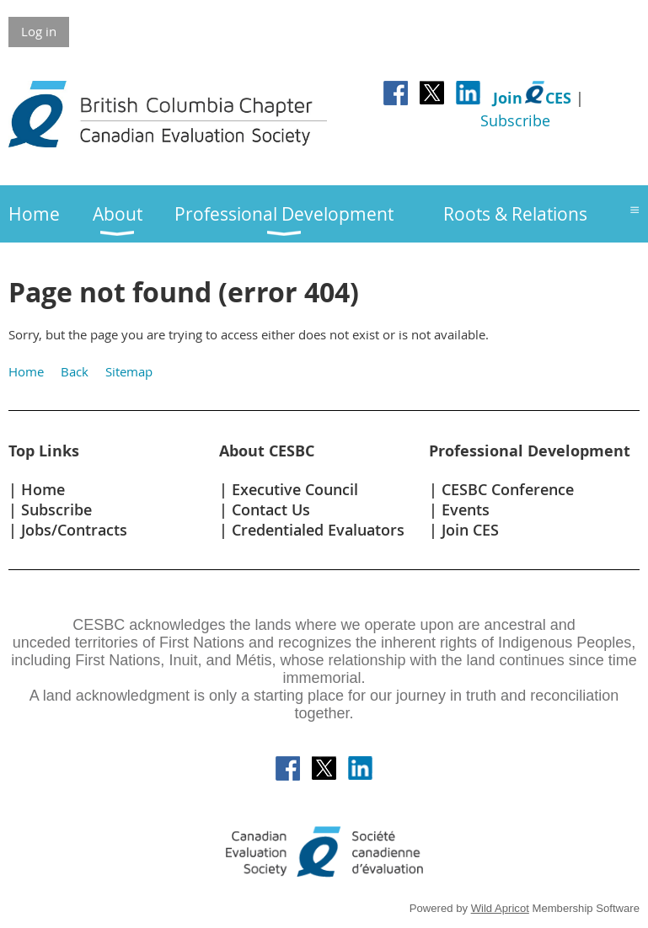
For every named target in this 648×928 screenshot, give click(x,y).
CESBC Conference (508, 489)
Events (466, 509)
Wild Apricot (500, 908)
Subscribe (515, 120)
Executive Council (295, 489)
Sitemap (129, 371)
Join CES (470, 530)
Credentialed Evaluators (318, 530)
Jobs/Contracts (74, 530)
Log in (38, 31)
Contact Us (271, 509)
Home (26, 371)
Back (74, 371)
